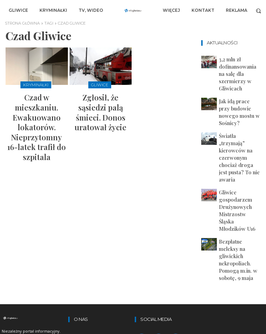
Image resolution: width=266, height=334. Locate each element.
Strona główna (22, 23)
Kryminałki (36, 84)
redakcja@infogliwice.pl (94, 304)
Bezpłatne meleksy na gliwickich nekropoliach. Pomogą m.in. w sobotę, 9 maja (239, 148)
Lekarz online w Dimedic (99, 259)
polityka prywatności (95, 231)
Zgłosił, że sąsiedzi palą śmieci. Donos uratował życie (100, 100)
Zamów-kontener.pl (94, 250)
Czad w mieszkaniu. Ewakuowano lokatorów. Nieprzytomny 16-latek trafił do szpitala (36, 103)
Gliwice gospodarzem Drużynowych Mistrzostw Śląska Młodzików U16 (239, 126)
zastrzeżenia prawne (95, 213)
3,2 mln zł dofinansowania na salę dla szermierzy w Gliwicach (239, 63)
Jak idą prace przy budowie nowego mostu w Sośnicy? (240, 82)
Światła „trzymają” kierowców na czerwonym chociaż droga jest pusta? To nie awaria (240, 103)
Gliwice (99, 84)
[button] (258, 10)
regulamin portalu (91, 222)
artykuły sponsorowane (98, 240)
